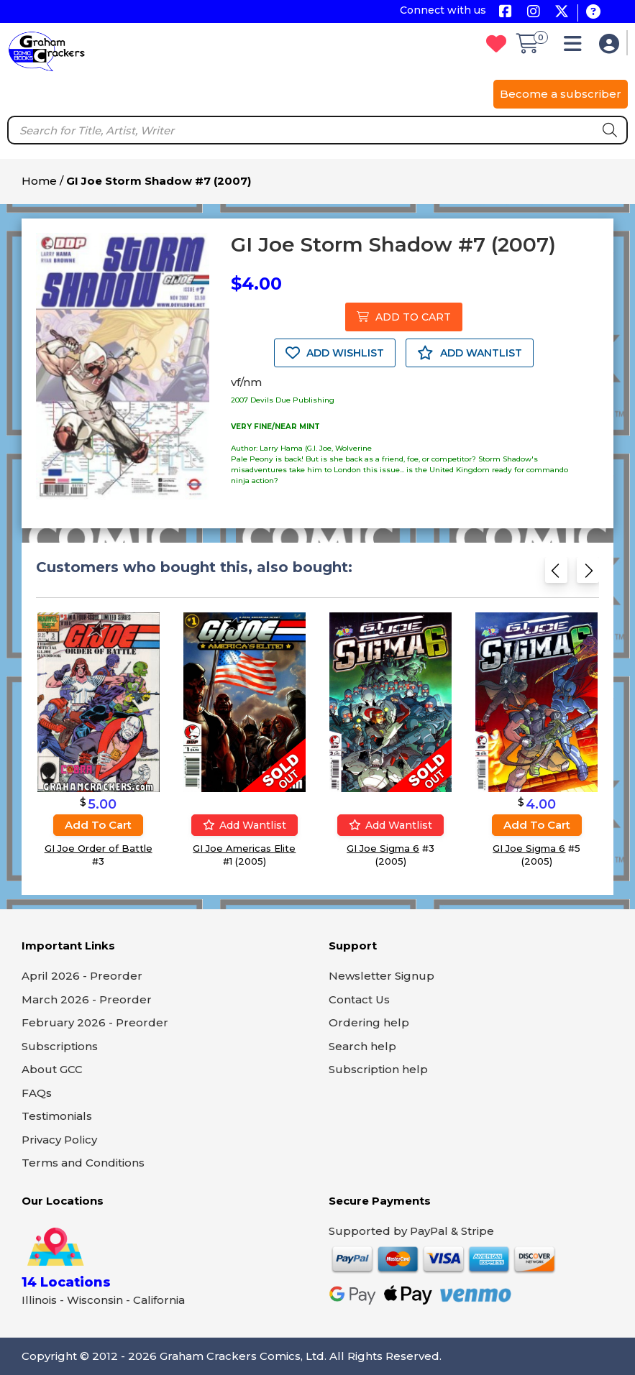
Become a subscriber (560, 94)
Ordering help (369, 1022)
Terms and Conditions (83, 1162)
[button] (576, 47)
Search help (362, 1046)
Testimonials (57, 1116)
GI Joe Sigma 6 (383, 848)
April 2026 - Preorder (82, 976)
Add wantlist (244, 825)
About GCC (52, 1069)
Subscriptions (60, 1046)
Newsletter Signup (381, 976)
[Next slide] (588, 574)
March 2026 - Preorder (87, 999)
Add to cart (98, 825)
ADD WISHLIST (334, 353)
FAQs (37, 1093)
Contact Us (359, 999)
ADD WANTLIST (469, 353)
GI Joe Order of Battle (98, 848)
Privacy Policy (59, 1139)
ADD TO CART (404, 317)
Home (39, 181)
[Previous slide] (556, 574)
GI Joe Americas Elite (244, 848)
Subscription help (378, 1069)
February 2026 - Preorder (95, 1022)
